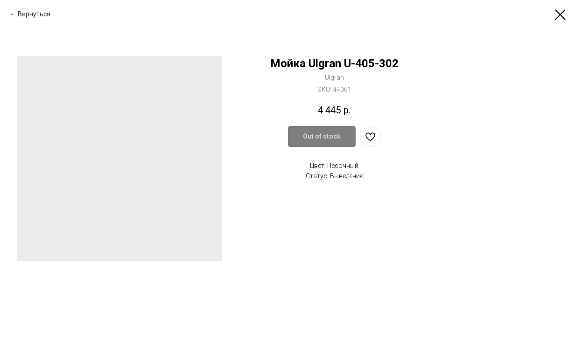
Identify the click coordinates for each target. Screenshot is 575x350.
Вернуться (34, 14)
